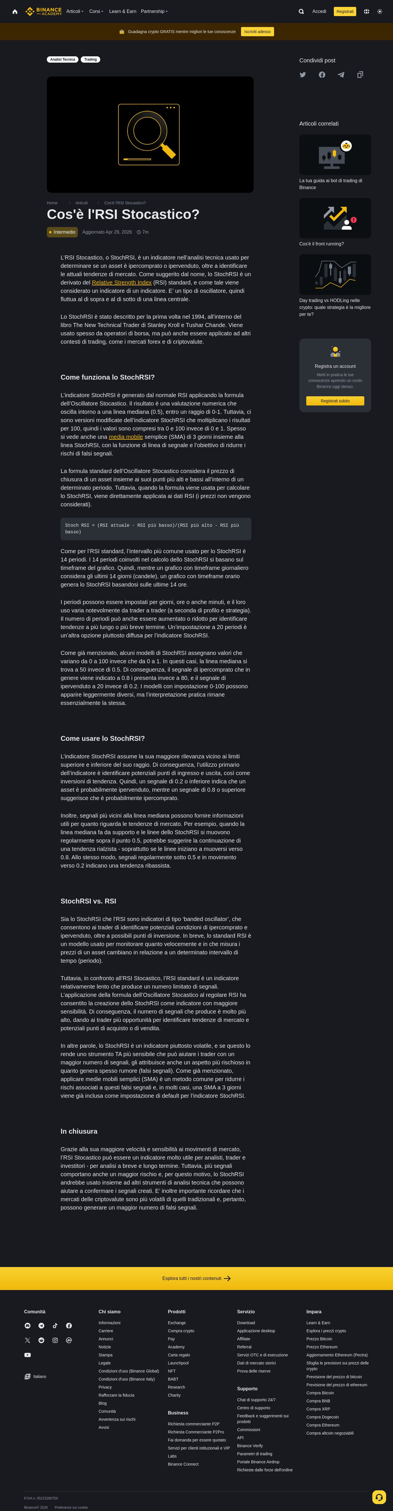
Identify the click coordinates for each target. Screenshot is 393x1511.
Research (176, 1387)
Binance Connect (183, 1464)
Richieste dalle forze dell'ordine (265, 1470)
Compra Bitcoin (320, 1393)
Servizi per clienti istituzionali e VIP (199, 1448)
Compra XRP (318, 1409)
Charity (174, 1395)
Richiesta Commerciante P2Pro (196, 1432)
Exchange (177, 1322)
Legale (105, 1363)
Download (246, 1322)
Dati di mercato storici (256, 1363)
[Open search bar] (299, 11)
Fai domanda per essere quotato (197, 1440)
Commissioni (248, 1429)
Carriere (106, 1331)
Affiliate (244, 1339)
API (240, 1437)
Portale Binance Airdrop (258, 1462)
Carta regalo (179, 1355)
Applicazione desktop (256, 1331)
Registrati (345, 11)
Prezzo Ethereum (322, 1347)
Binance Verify (250, 1445)
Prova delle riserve (254, 1371)
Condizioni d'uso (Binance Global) (129, 1371)
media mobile (126, 437)
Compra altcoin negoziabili (330, 1433)
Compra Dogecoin (323, 1417)
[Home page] (43, 11)
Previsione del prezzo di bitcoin (334, 1376)
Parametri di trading (254, 1454)
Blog (103, 1403)
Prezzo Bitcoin (319, 1339)
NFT (172, 1371)
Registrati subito (335, 401)
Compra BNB (318, 1401)
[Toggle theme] (379, 11)
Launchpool (178, 1363)
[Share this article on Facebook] (322, 74)
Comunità (107, 1411)
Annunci (106, 1339)
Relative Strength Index (122, 282)
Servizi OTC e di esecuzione (262, 1355)
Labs (172, 1456)
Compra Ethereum (323, 1425)
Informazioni (109, 1322)
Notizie (105, 1347)
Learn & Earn (318, 1322)
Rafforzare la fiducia (116, 1395)
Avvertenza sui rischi (117, 1419)
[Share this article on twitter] (302, 74)
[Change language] (366, 11)
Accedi (319, 11)
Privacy (105, 1387)
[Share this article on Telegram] (341, 74)
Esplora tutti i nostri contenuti (196, 1278)
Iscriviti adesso (257, 31)
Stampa (105, 1355)
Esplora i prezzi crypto (326, 1331)
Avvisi (104, 1427)
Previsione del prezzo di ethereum (337, 1385)
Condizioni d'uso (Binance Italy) (127, 1379)
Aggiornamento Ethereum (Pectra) (337, 1355)
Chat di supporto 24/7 (256, 1399)
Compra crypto (181, 1331)
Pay (171, 1339)
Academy (176, 1347)
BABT (173, 1379)
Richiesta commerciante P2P (193, 1424)
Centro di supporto (253, 1408)
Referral (244, 1347)
